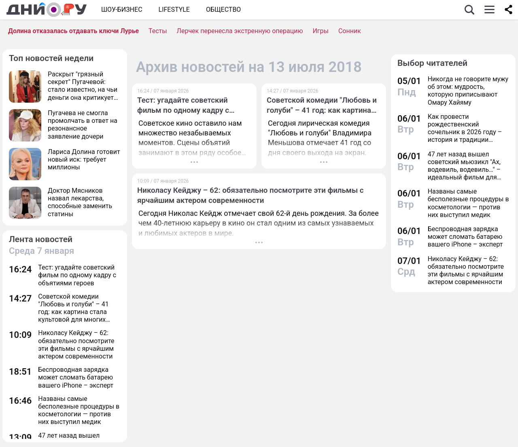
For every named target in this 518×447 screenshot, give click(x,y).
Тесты (158, 31)
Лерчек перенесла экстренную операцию (240, 31)
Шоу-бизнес (121, 9)
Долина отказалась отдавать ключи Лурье (73, 31)
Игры (320, 31)
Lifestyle (174, 9)
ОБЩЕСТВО (223, 9)
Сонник (349, 31)
